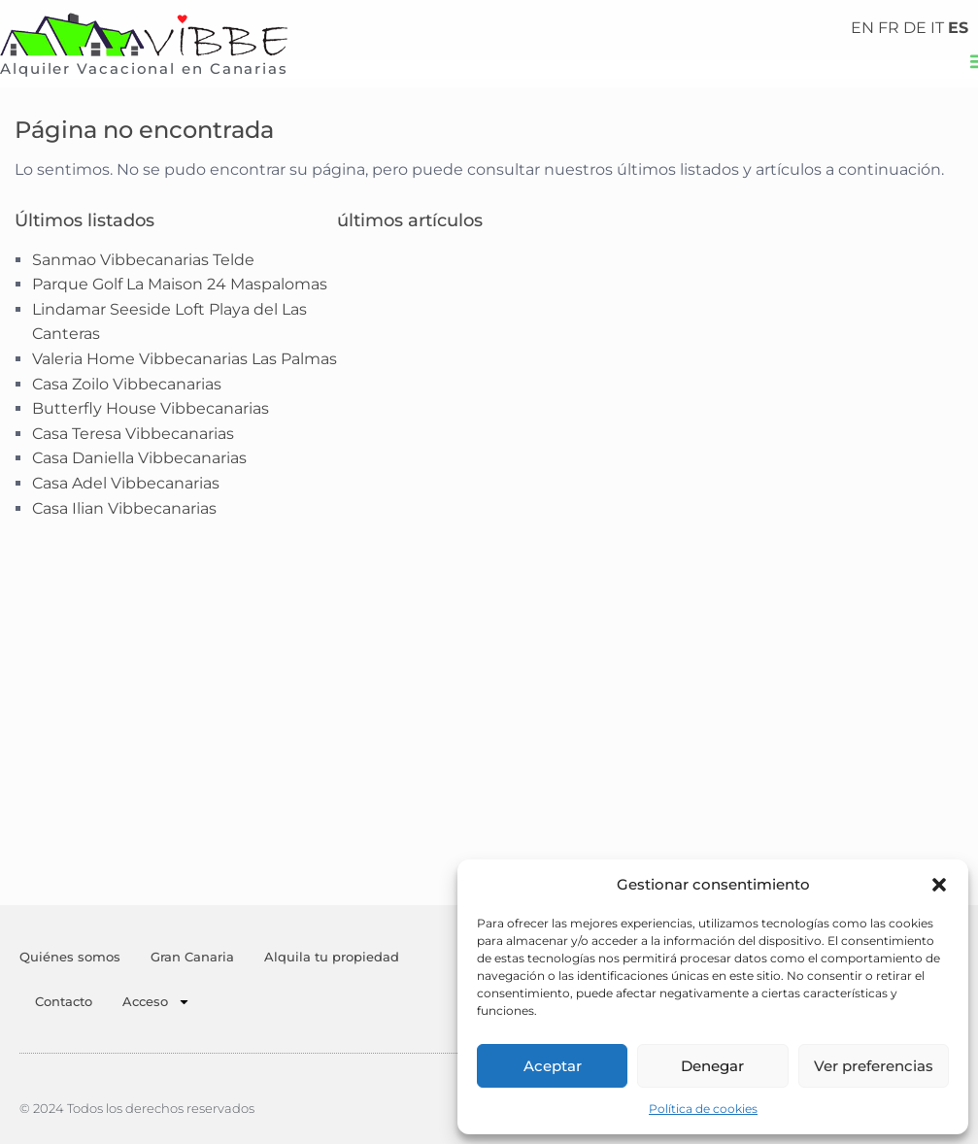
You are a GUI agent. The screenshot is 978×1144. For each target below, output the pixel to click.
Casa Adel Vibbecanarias (125, 483)
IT (937, 27)
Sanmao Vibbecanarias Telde (143, 260)
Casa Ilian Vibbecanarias (124, 508)
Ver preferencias (873, 1066)
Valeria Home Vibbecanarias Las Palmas (184, 359)
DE (915, 27)
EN (862, 27)
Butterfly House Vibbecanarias (150, 408)
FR (888, 27)
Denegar (712, 1066)
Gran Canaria (192, 956)
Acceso (156, 1002)
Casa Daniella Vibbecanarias (139, 458)
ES (958, 27)
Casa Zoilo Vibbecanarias (126, 384)
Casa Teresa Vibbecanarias (133, 433)
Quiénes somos (69, 956)
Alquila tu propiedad (331, 956)
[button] (939, 884)
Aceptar (552, 1066)
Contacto (63, 1001)
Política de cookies (703, 1108)
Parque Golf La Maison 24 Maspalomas (179, 284)
